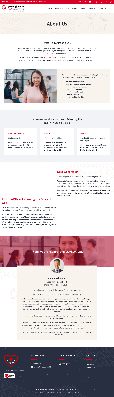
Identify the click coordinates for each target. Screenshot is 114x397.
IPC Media (75, 392)
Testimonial (90, 364)
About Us (59, 8)
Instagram (66, 363)
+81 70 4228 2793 (82, 2)
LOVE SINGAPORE (50, 57)
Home (49, 8)
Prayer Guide (90, 367)
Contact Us (102, 8)
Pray (67, 8)
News (83, 8)
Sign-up (75, 8)
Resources (91, 8)
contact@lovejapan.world (99, 2)
